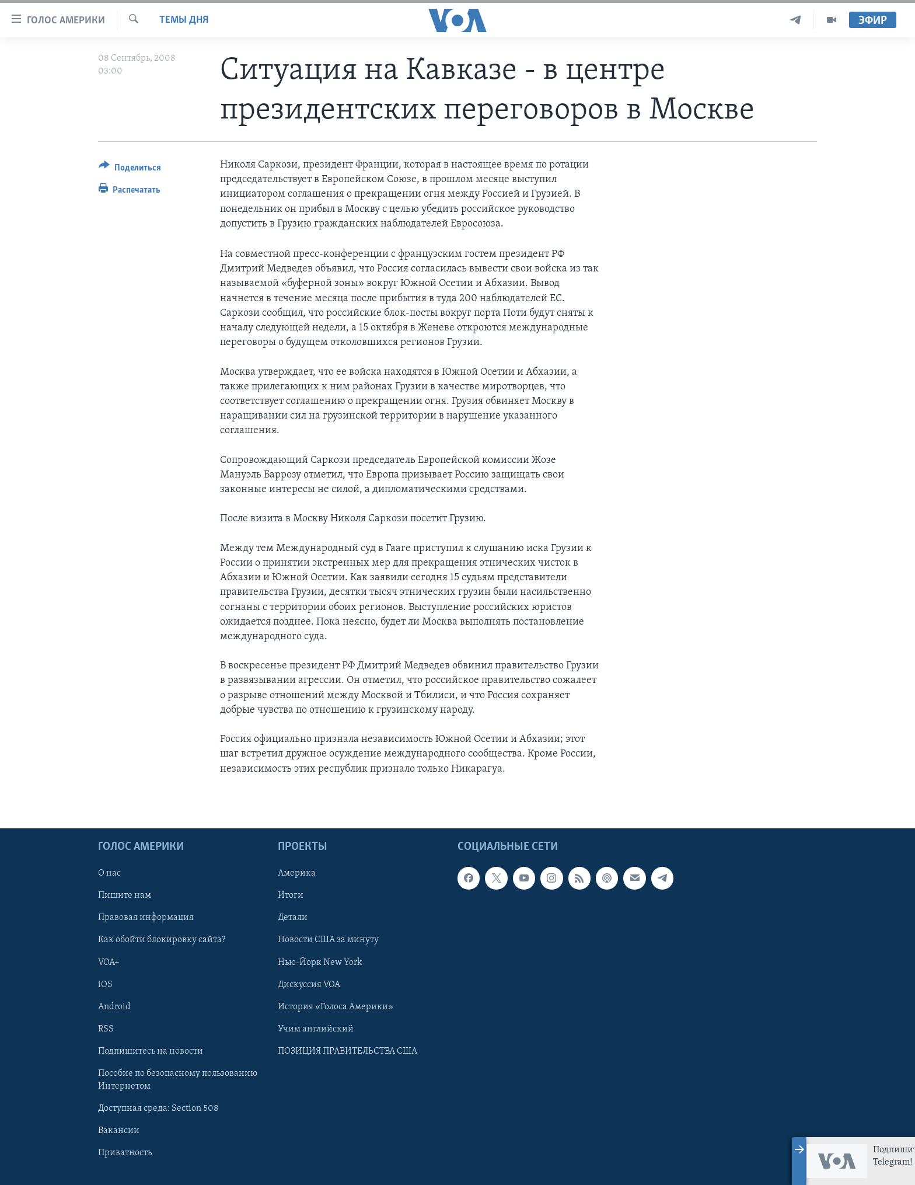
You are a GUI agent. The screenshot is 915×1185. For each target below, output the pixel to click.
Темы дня (183, 20)
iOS (105, 984)
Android (114, 1006)
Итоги (290, 895)
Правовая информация (146, 917)
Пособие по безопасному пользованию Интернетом (177, 1080)
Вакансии (118, 1130)
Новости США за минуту (328, 939)
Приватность (125, 1153)
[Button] (130, 170)
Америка (297, 873)
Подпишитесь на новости (150, 1050)
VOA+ (109, 962)
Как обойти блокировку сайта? (161, 939)
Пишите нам (124, 895)
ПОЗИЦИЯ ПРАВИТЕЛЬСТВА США (347, 1050)
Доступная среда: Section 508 (158, 1108)
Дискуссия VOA (309, 984)
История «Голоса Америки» (335, 1006)
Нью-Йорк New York (320, 962)
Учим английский (316, 1028)
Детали (293, 917)
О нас (109, 873)
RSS (106, 1028)
